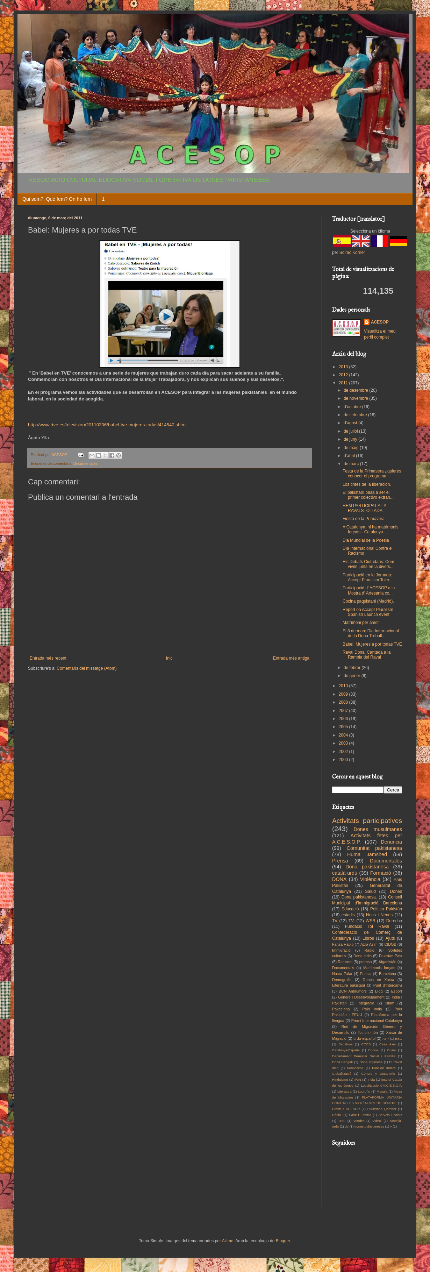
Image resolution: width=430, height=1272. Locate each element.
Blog (379, 991)
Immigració (341, 950)
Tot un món (368, 1032)
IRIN (357, 1079)
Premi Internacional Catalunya (376, 1020)
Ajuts (390, 938)
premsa (365, 962)
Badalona (345, 1044)
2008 (344, 702)
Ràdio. (337, 1115)
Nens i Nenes (379, 914)
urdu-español (364, 1038)
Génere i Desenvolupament (361, 997)
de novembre (356, 398)
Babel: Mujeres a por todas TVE (372, 644)
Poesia (366, 974)
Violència (370, 879)
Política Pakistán (386, 909)
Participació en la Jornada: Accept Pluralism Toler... (368, 577)
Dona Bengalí (342, 1062)
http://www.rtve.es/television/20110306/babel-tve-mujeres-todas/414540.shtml (107, 424)
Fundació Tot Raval (367, 926)
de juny (351, 439)
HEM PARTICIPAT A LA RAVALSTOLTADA (364, 508)
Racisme (345, 962)
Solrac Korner (352, 252)
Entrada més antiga (291, 658)
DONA (339, 879)
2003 (344, 743)
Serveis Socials (390, 1115)
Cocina (373, 1050)
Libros (368, 938)
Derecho (394, 920)
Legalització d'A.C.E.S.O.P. (381, 1085)
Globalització (341, 1073)
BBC (398, 1038)
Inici (169, 658)
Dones (396, 891)
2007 (344, 710)
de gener (352, 675)
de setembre (356, 414)
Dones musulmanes (377, 829)
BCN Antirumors (353, 991)
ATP (385, 1038)
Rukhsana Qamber (381, 1109)
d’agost (351, 422)
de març (352, 463)
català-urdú (344, 873)
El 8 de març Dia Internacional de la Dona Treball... (371, 633)
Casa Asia (387, 1044)
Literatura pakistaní (348, 985)
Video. (377, 1121)
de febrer (352, 667)
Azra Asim (369, 944)
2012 (344, 374)
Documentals (343, 968)
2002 (344, 751)
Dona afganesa (370, 1062)
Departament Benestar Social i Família (363, 1056)
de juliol (351, 431)
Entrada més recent (48, 658)
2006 (344, 718)
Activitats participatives (367, 820)
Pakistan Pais (390, 956)
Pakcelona (341, 1009)
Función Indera (384, 1068)
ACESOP (380, 322)
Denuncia (391, 842)
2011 (344, 383)
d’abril (350, 455)
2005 (344, 726)
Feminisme (355, 1068)
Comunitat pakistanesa (374, 848)
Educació (350, 909)
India (371, 1079)
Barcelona (387, 974)
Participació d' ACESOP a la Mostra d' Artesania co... (369, 590)
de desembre (356, 390)
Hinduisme (340, 1079)
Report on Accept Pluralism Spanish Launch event (368, 612)
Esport (396, 991)
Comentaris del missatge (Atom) (86, 668)
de (347, 1126)
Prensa (340, 861)
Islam (389, 1003)
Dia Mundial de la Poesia (366, 540)
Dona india (362, 956)
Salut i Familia (360, 1115)
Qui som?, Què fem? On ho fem (57, 199)
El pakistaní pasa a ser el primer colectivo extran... (368, 495)
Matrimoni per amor (361, 622)
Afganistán (387, 962)
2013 (344, 366)
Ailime (228, 1240)
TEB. (341, 1121)
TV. (352, 920)
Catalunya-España (346, 1050)
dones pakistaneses (369, 1126)
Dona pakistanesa (367, 866)
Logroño (364, 1091)
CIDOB (390, 944)
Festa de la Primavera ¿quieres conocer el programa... (372, 473)
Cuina (391, 1050)
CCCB (366, 1044)
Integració (366, 1003)
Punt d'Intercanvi (387, 985)
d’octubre (353, 406)
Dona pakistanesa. (359, 897)
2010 (344, 685)
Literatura (344, 1091)
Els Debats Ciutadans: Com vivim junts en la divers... (368, 564)
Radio (369, 950)
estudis (348, 914)
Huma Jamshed (367, 854)
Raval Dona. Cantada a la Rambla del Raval (366, 655)
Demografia (342, 980)
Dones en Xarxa (378, 980)
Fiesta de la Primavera (364, 518)
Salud (370, 891)
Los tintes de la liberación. (367, 484)
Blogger (283, 1240)
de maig (352, 447)
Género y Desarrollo (378, 1073)
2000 (344, 759)
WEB (370, 920)
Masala (382, 1091)
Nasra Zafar (342, 974)
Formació (380, 873)
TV (334, 920)
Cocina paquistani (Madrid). (368, 601)
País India (372, 1009)
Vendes (359, 1121)
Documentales (85, 463)
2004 (344, 735)
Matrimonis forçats (379, 968)
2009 (344, 694)
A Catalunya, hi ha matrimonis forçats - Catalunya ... (370, 529)
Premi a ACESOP (346, 1109)
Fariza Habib (342, 944)
